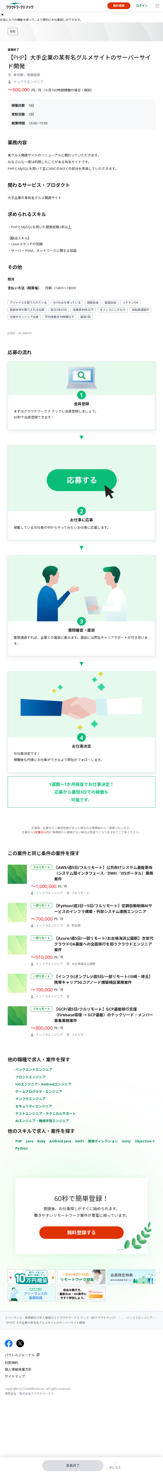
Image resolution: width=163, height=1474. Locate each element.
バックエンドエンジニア (33, 1069)
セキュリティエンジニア (33, 1106)
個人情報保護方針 (18, 1369)
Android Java (60, 1141)
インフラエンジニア (30, 1098)
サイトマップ (15, 1376)
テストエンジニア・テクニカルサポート (45, 1113)
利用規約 (11, 1362)
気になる (115, 1467)
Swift (79, 1141)
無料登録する (81, 1232)
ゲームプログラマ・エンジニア (38, 1091)
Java (29, 1141)
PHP (18, 1141)
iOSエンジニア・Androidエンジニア (43, 1084)
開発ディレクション (103, 1141)
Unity (126, 1141)
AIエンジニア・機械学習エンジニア (42, 1120)
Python (21, 1148)
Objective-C (145, 1141)
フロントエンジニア (30, 1077)
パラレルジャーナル (20, 1355)
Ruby (41, 1141)
